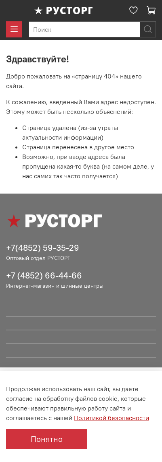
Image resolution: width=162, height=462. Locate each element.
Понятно (47, 439)
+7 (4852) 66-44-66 (44, 275)
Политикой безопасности (111, 418)
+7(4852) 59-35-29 (42, 247)
